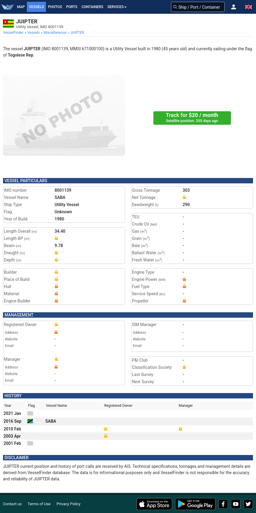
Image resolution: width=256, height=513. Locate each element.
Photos (55, 7)
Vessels (36, 7)
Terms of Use (39, 504)
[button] (233, 7)
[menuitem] (14, 32)
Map (21, 7)
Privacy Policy (69, 504)
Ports (72, 7)
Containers (92, 7)
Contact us (12, 504)
